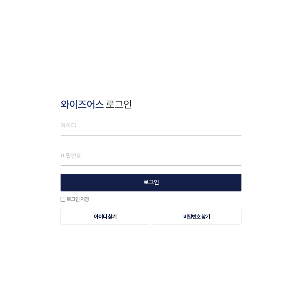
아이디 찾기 (105, 217)
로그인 (151, 182)
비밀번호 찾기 (196, 217)
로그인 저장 (75, 199)
